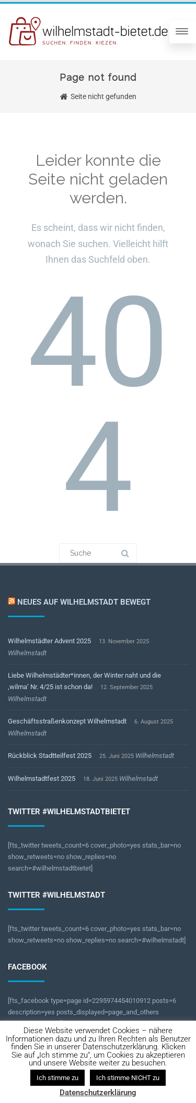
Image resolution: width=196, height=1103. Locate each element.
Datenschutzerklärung (98, 1092)
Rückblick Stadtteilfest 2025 (49, 755)
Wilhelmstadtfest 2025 (41, 778)
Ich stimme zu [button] (57, 1078)
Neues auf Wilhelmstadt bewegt (84, 602)
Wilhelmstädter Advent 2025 (49, 641)
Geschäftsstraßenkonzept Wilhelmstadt (67, 721)
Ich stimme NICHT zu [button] (127, 1078)
